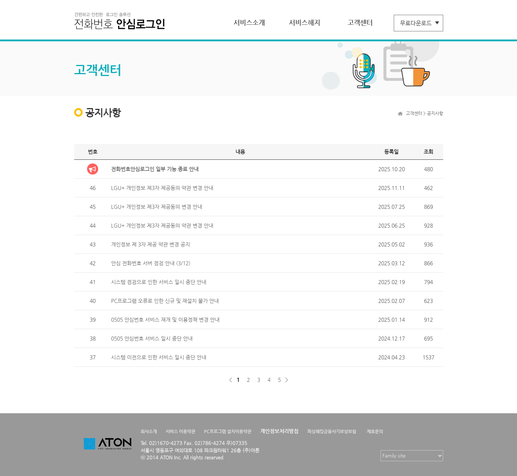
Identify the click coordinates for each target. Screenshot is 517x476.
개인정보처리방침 (279, 431)
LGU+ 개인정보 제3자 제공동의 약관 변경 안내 (162, 188)
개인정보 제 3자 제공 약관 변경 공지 (150, 244)
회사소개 (149, 431)
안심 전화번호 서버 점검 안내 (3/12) (150, 263)
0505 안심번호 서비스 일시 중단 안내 (152, 338)
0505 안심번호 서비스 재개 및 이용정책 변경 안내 (165, 319)
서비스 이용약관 (180, 431)
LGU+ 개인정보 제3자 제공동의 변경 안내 (156, 207)
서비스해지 (304, 22)
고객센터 (360, 22)
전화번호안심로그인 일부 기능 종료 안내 (155, 169)
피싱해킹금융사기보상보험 (331, 431)
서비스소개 (249, 22)
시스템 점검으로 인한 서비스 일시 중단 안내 (158, 282)
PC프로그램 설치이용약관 (227, 431)
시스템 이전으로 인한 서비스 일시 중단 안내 (158, 357)
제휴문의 (375, 431)
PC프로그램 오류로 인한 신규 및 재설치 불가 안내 (165, 301)
